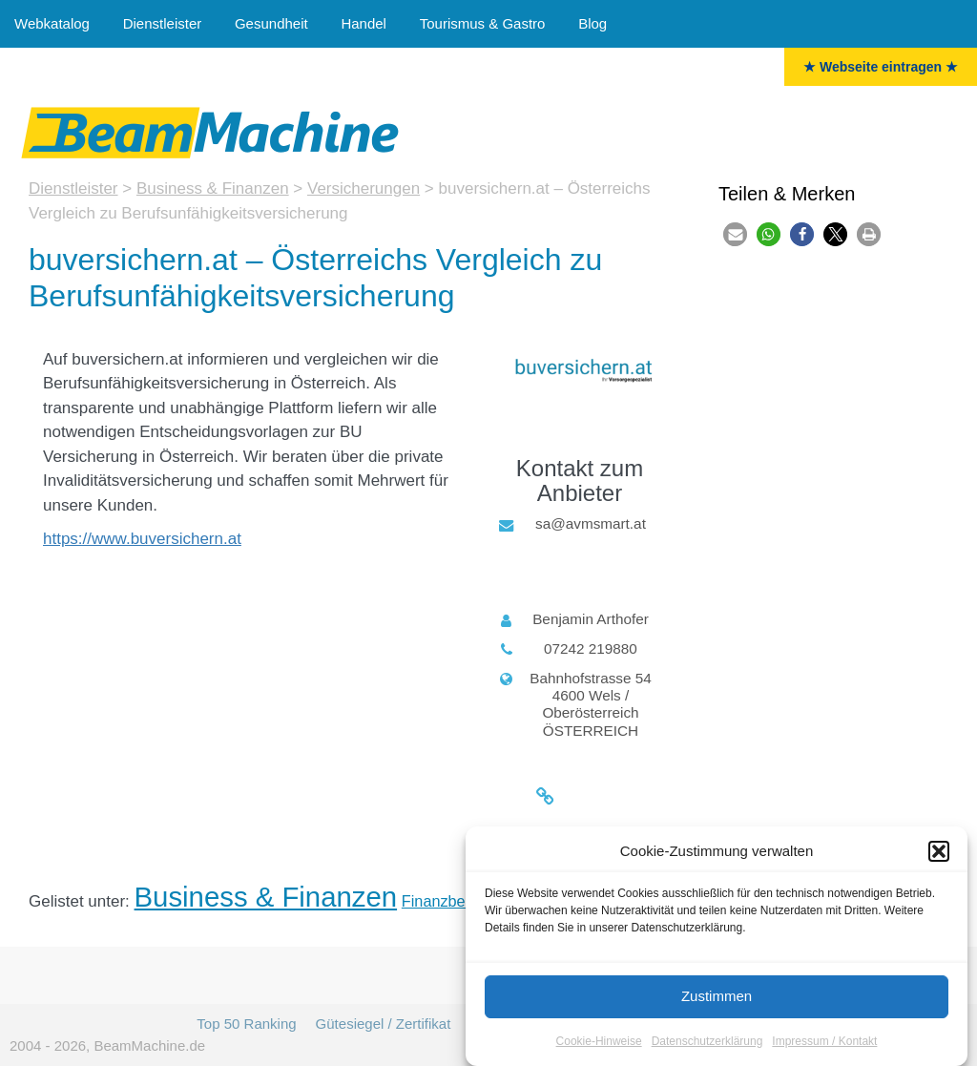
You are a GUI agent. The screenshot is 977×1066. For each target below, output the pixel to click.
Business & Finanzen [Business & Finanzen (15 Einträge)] (266, 896)
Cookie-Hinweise (599, 1044)
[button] (938, 854)
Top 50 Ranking (246, 1023)
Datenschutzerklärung (707, 1044)
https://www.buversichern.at (142, 539)
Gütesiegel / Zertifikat (383, 1023)
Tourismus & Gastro (483, 23)
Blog (592, 23)
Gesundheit (271, 23)
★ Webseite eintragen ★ (880, 66)
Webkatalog (52, 23)
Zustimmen (716, 999)
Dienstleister (162, 23)
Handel (363, 23)
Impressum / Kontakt (824, 1044)
